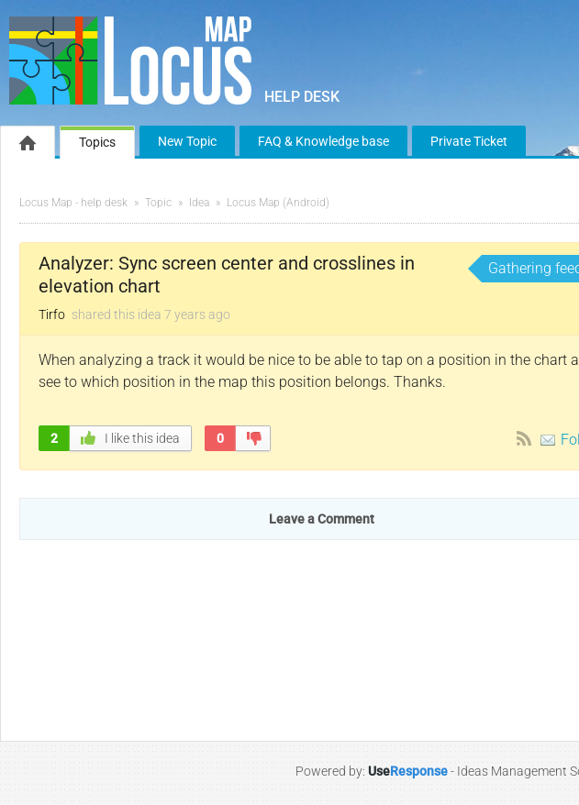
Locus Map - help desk (73, 202)
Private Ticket (468, 141)
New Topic (187, 141)
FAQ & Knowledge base (323, 141)
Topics (97, 142)
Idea (199, 202)
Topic (158, 202)
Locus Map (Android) (278, 202)
